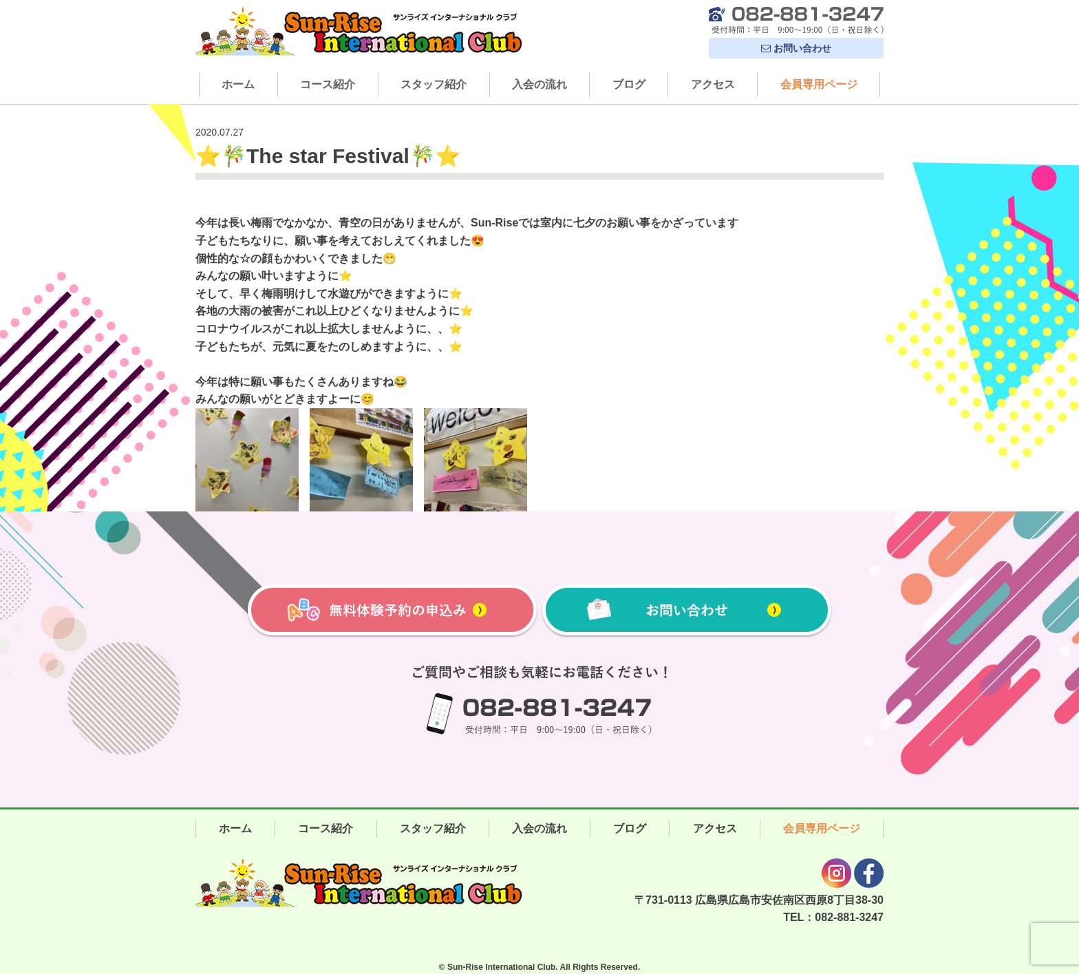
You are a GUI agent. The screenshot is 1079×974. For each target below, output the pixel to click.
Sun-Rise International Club (501, 967)
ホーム (238, 84)
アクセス (713, 84)
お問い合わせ (796, 48)
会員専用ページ (818, 84)
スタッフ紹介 (433, 84)
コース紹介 (327, 84)
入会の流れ (539, 84)
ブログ (628, 84)
